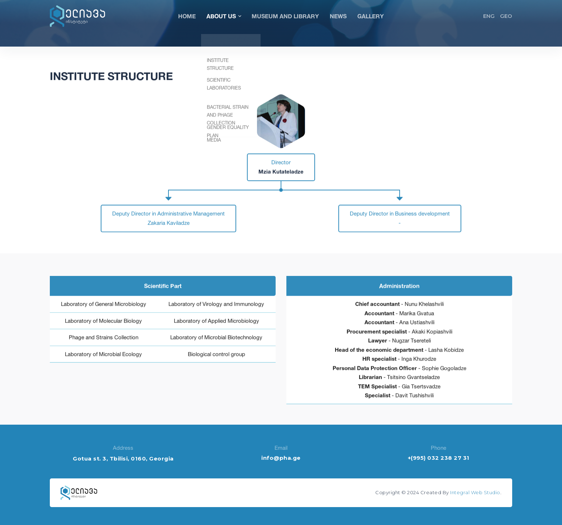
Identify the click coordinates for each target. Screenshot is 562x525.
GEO (506, 16)
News (338, 16)
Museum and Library (285, 16)
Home (187, 16)
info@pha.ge (281, 457)
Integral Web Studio (475, 492)
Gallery (370, 16)
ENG (489, 16)
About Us (223, 16)
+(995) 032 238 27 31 (439, 457)
